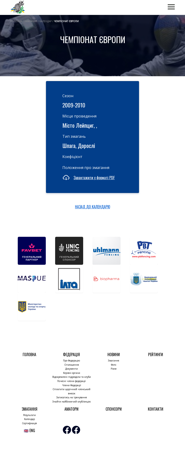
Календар (29, 419)
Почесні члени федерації (71, 381)
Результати (29, 415)
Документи (71, 368)
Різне (114, 368)
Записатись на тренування (71, 397)
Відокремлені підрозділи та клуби (71, 376)
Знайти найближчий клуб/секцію (71, 401)
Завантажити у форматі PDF (94, 177)
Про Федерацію (71, 360)
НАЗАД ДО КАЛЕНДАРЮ (92, 207)
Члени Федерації (71, 385)
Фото (113, 364)
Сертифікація (29, 423)
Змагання (113, 360)
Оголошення (71, 364)
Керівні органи (71, 373)
